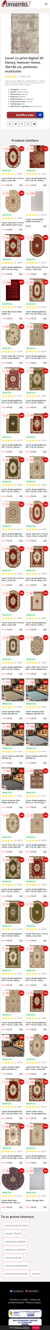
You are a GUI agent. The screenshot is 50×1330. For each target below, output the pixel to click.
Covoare (36, 1273)
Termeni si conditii (19, 1299)
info (21, 185)
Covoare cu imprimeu (15, 1249)
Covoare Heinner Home (16, 1225)
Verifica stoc (29, 115)
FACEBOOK (17, 1291)
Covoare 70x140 (13, 1233)
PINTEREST (32, 1291)
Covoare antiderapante (16, 1265)
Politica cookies (33, 1302)
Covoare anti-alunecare (16, 1273)
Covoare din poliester (15, 1241)
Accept (36, 1327)
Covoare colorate (13, 1257)
